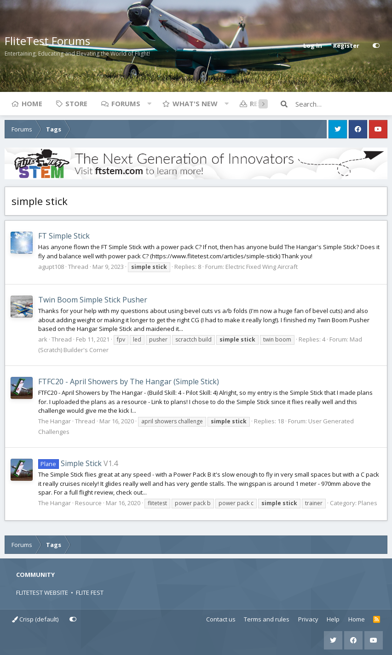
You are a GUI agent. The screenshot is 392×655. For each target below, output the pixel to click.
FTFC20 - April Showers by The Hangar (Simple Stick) (128, 381)
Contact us (221, 619)
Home (32, 103)
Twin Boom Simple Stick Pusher (92, 300)
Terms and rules (266, 619)
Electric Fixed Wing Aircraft (261, 266)
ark (42, 339)
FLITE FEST (90, 592)
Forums (125, 103)
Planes (367, 503)
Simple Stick (70, 463)
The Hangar (54, 421)
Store (76, 103)
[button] (149, 103)
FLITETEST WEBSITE (42, 592)
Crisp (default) (35, 619)
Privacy (308, 619)
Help (333, 619)
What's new (195, 103)
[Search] (341, 103)
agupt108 (51, 266)
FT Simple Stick (64, 236)
